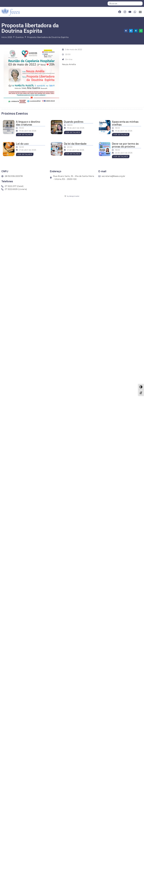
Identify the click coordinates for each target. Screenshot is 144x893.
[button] (140, 11)
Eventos (20, 37)
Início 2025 (6, 37)
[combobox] (125, 3)
